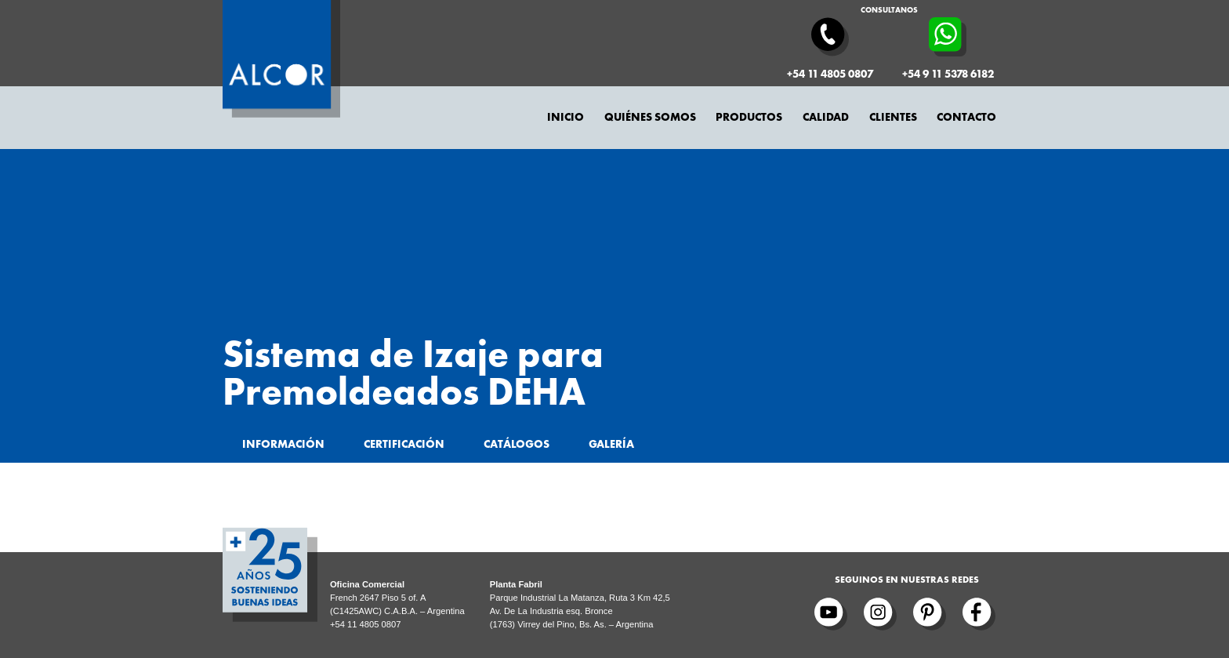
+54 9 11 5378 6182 (948, 74)
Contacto (966, 117)
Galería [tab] (611, 444)
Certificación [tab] (404, 444)
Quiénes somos (650, 117)
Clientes (893, 117)
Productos (749, 117)
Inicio (565, 117)
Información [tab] (283, 444)
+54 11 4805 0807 (830, 74)
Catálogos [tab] (516, 444)
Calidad (826, 117)
